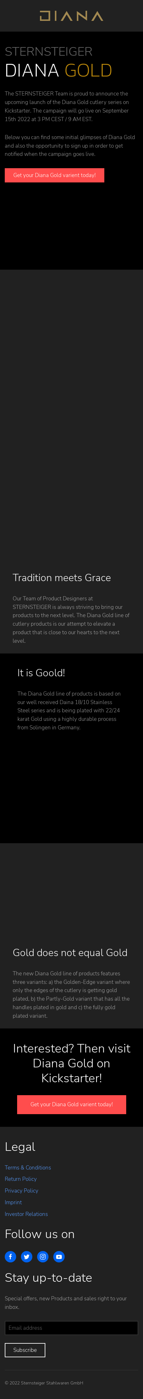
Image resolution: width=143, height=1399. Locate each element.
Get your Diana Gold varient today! (54, 175)
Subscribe (25, 1350)
